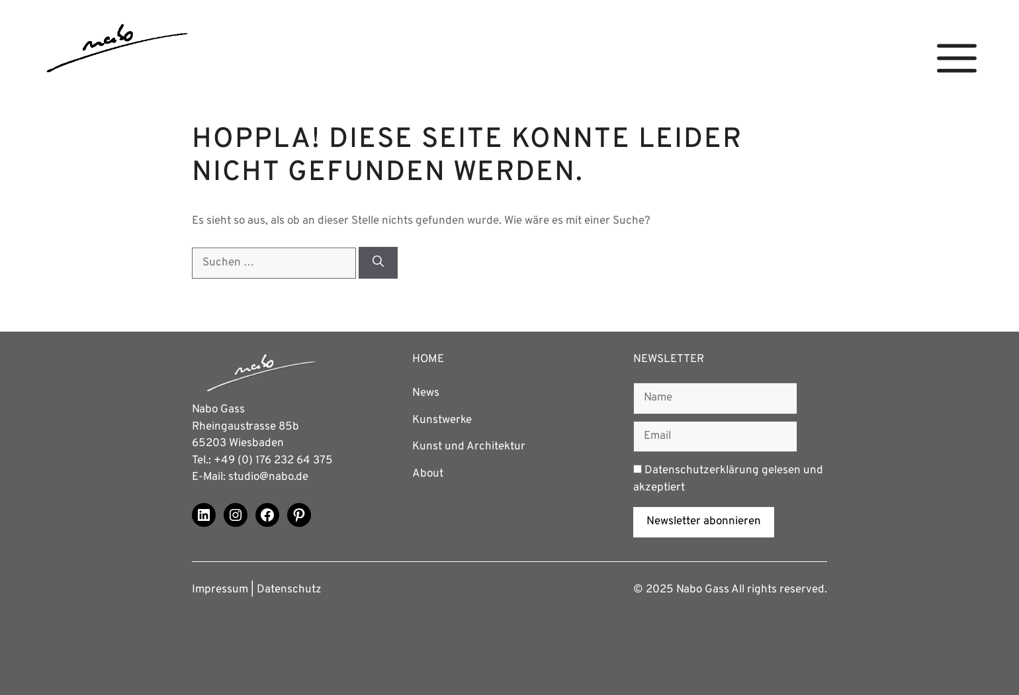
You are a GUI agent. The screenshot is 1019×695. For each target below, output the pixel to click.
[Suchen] (378, 263)
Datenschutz (289, 589)
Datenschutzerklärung (701, 470)
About (427, 474)
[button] (957, 58)
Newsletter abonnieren (703, 521)
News (425, 393)
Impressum (220, 589)
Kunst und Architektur (468, 447)
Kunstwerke (442, 420)
